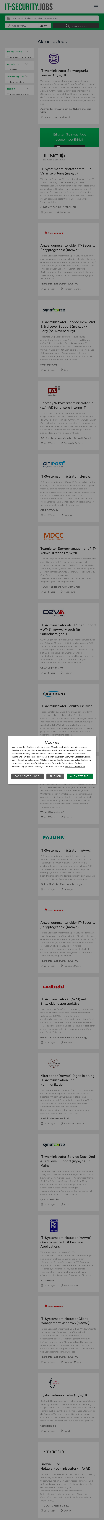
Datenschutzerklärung (75, 766)
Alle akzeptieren (80, 776)
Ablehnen (55, 776)
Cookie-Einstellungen (27, 776)
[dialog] (52, 760)
